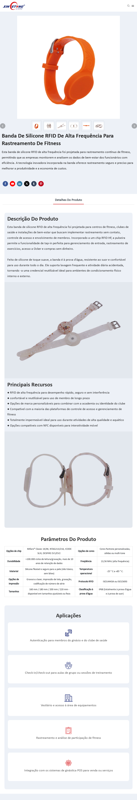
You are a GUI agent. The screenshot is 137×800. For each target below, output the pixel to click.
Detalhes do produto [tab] (68, 200)
